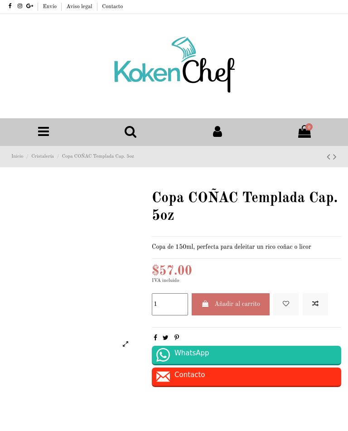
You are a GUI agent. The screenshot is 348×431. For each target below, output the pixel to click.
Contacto (112, 7)
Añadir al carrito (230, 303)
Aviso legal (80, 7)
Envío (50, 7)
